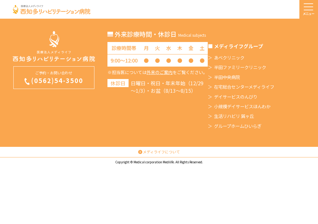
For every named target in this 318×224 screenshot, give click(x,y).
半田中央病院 (227, 77)
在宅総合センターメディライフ (244, 87)
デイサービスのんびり (235, 97)
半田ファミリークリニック (240, 67)
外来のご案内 (160, 72)
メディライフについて (161, 151)
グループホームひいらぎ (237, 126)
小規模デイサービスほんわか (242, 106)
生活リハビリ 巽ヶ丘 (234, 116)
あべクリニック (229, 57)
